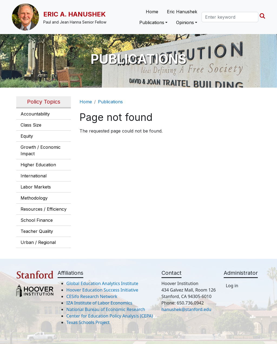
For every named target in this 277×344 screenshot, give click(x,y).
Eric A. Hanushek (74, 14)
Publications (110, 101)
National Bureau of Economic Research (105, 309)
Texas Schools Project (88, 322)
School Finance (37, 220)
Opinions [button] (185, 22)
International (34, 175)
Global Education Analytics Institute (102, 283)
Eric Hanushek (182, 11)
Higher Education (38, 164)
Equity (27, 136)
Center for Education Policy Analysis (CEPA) (109, 316)
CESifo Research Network (91, 296)
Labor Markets (36, 187)
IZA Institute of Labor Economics (99, 303)
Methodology (34, 198)
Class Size (31, 125)
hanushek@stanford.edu (186, 309)
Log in (232, 286)
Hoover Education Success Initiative (102, 290)
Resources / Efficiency (44, 209)
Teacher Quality (37, 231)
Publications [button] (151, 22)
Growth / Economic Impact (41, 150)
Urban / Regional (38, 242)
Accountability (35, 114)
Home (152, 11)
